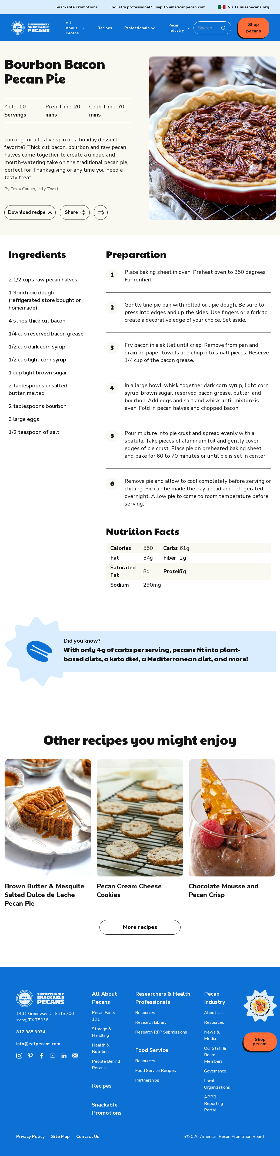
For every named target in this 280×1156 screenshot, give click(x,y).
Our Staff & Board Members (215, 1054)
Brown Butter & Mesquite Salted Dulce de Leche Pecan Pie (44, 895)
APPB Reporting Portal (213, 1103)
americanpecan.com (187, 7)
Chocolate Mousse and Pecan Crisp (223, 890)
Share (75, 212)
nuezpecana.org (254, 7)
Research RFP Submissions (161, 1032)
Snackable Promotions (76, 7)
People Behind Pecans (106, 1064)
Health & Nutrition (100, 1048)
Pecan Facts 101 (103, 1016)
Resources (145, 1013)
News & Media (212, 1035)
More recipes (140, 927)
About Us (213, 1013)
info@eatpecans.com (38, 1044)
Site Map (60, 1137)
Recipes (102, 1085)
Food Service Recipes (155, 1071)
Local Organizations (217, 1084)
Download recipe (30, 212)
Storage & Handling (101, 1032)
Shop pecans (253, 28)
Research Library (150, 1022)
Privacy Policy (30, 1137)
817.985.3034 (30, 1032)
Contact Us (87, 1137)
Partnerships (147, 1080)
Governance (215, 1071)
